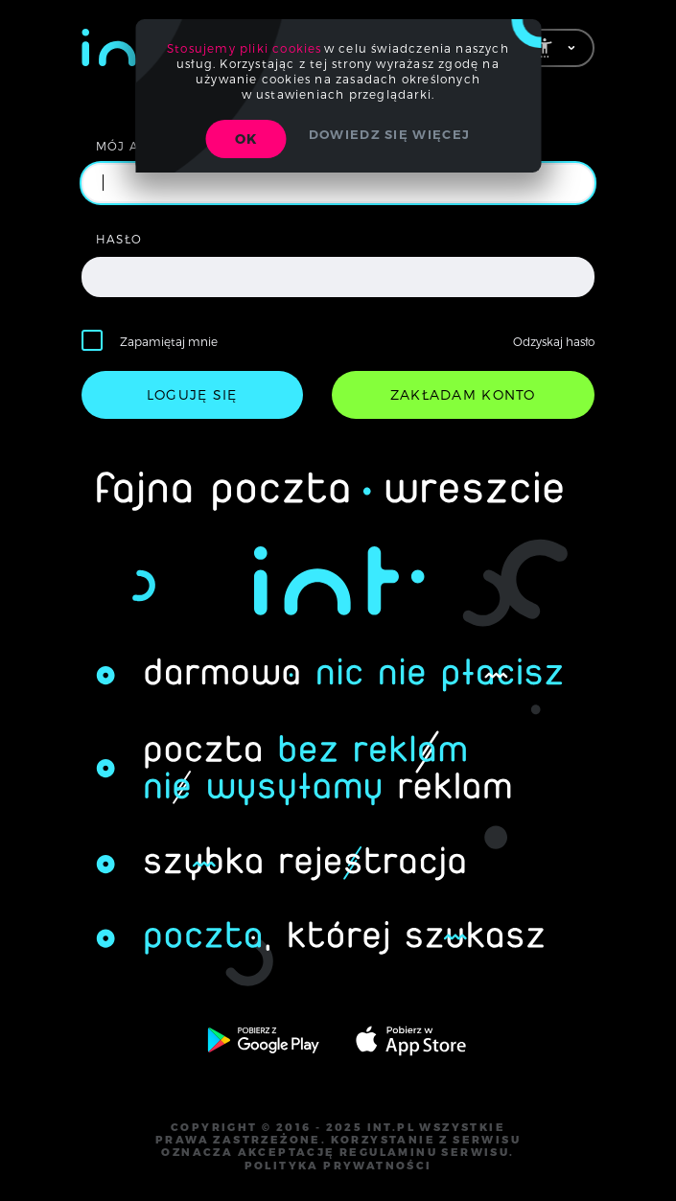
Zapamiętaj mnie (169, 341)
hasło (119, 238)
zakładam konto (463, 394)
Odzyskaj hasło (553, 341)
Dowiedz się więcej (389, 134)
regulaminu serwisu (424, 1152)
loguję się (192, 394)
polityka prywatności (338, 1165)
